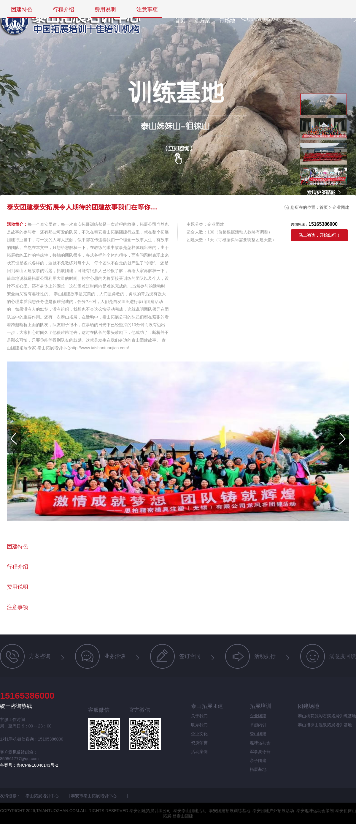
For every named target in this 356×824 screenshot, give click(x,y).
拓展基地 (258, 769)
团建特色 (21, 9)
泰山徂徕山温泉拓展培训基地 (325, 724)
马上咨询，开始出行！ (319, 235)
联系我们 (199, 724)
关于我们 (199, 715)
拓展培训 (260, 706)
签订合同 (175, 656)
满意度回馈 (328, 656)
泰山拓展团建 (207, 706)
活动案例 (199, 751)
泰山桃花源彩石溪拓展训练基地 (327, 715)
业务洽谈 (100, 656)
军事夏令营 (260, 751)
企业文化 (199, 733)
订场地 (227, 20)
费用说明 (105, 9)
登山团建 (258, 733)
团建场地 (308, 706)
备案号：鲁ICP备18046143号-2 (29, 765)
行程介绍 (63, 9)
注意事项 (147, 9)
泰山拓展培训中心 (43, 795)
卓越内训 (258, 724)
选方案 (202, 20)
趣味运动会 (260, 742)
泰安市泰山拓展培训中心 (94, 795)
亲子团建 (258, 760)
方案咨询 (25, 656)
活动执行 (250, 656)
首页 (180, 20)
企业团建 (341, 207)
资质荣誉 (199, 742)
